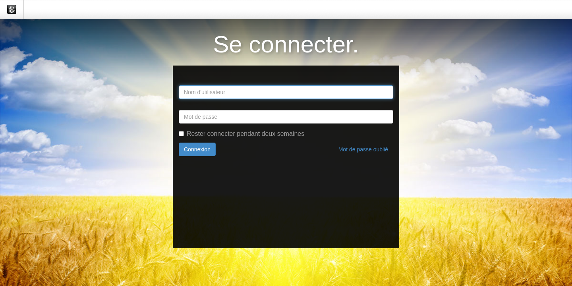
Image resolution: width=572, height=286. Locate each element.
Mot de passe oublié (363, 149)
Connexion (197, 149)
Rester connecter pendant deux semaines (241, 133)
